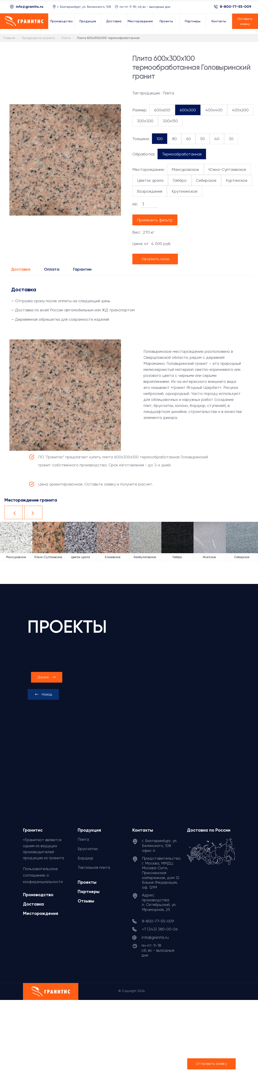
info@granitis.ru (29, 6)
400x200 (240, 110)
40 (216, 138)
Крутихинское (185, 191)
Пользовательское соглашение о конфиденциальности (43, 875)
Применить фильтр (155, 220)
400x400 (214, 110)
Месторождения (40, 913)
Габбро (180, 180)
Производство (38, 894)
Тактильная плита (94, 867)
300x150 (170, 120)
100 (159, 138)
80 (174, 138)
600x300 (188, 110)
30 (231, 138)
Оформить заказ (155, 259)
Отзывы (86, 901)
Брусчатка (88, 848)
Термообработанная (182, 154)
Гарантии (82, 269)
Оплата (51, 269)
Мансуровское (185, 169)
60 (188, 138)
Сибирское (206, 180)
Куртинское (237, 180)
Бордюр (85, 858)
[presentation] (43, 694)
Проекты (87, 882)
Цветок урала (150, 180)
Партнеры (89, 891)
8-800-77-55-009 (235, 6)
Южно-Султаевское (227, 169)
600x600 (162, 110)
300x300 (145, 120)
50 (202, 138)
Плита (83, 839)
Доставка (20, 269)
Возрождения (149, 191)
